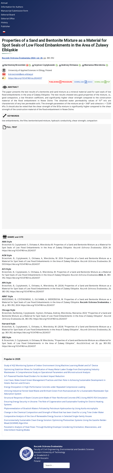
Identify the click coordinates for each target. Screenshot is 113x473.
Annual (4, 3)
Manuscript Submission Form (14, 10)
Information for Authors (12, 6)
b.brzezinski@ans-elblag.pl (20, 74)
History (4, 22)
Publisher (5, 26)
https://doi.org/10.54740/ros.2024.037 (25, 78)
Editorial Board (8, 14)
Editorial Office (8, 18)
